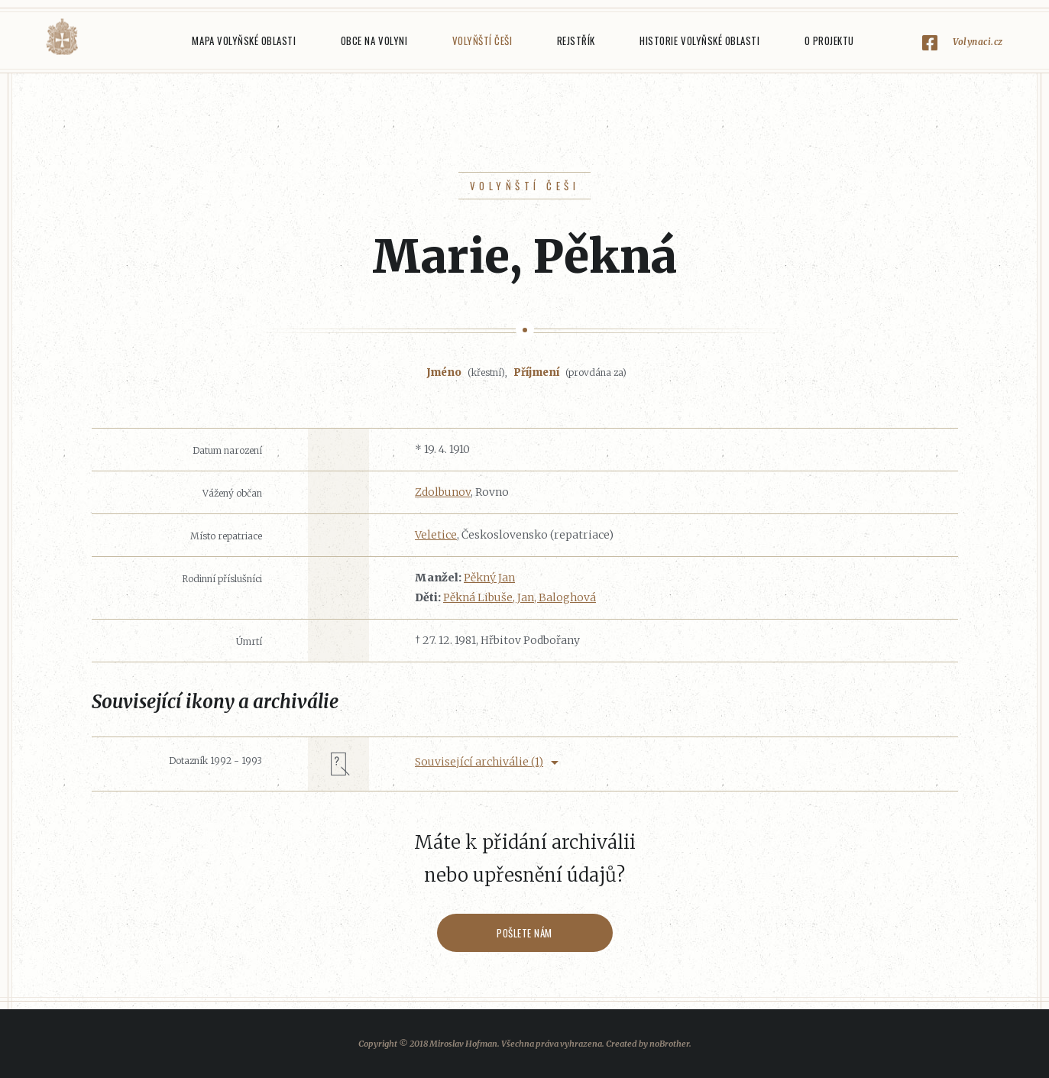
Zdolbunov (443, 492)
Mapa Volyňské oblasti (244, 40)
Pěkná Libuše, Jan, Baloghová (519, 597)
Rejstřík (576, 40)
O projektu (829, 40)
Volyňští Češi (482, 40)
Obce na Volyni (374, 40)
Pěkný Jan (489, 577)
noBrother (669, 1043)
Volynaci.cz (978, 41)
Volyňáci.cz (62, 37)
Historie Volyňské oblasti (699, 40)
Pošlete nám (524, 932)
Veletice (436, 535)
